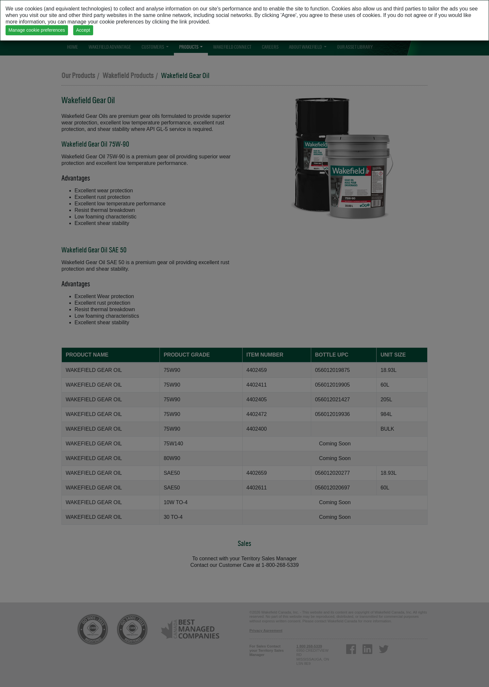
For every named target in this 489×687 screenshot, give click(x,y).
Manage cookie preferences (36, 30)
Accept (83, 30)
